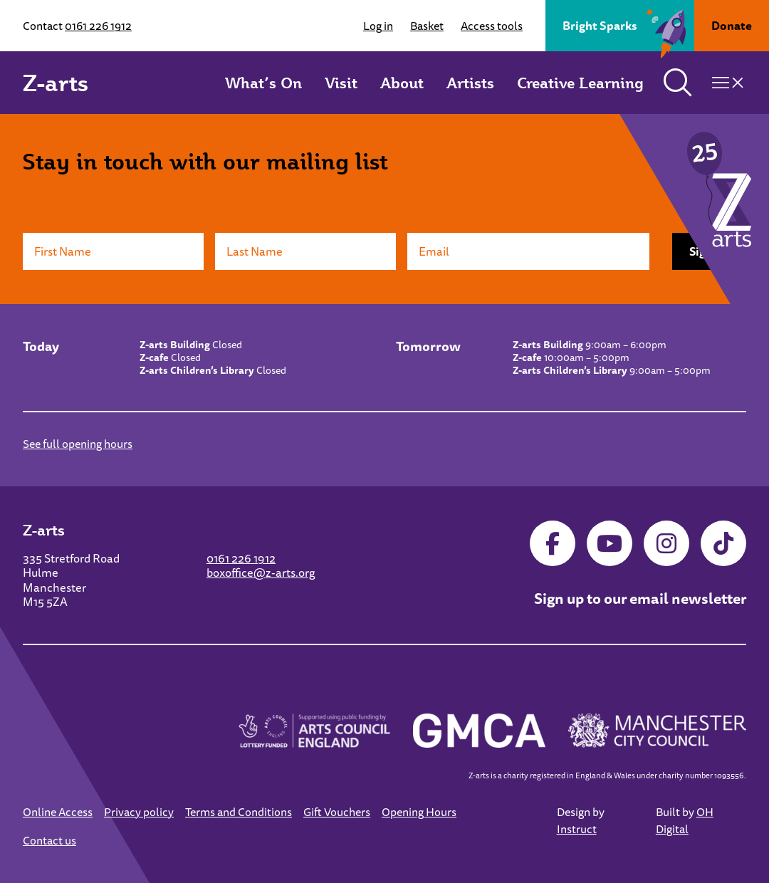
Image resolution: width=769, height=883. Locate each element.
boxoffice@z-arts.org (260, 572)
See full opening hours (77, 443)
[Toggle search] (678, 83)
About (402, 82)
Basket (427, 25)
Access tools (492, 25)
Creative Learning (580, 82)
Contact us (49, 840)
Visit (341, 82)
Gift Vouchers (336, 812)
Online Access (58, 812)
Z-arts (55, 82)
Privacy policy (139, 812)
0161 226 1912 (98, 25)
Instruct (577, 829)
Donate (731, 25)
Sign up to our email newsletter (640, 598)
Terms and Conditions (238, 812)
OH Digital (684, 820)
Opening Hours (419, 812)
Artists (470, 82)
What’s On (263, 82)
